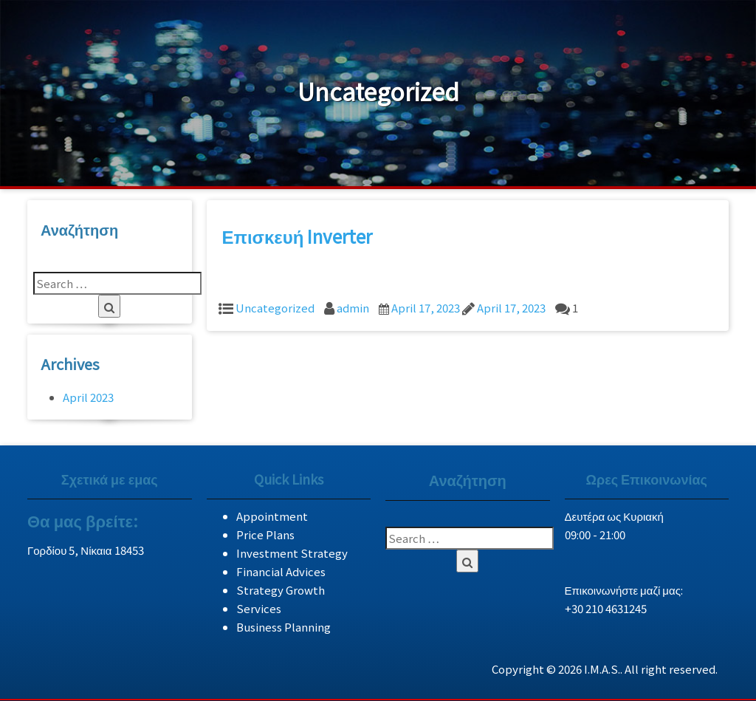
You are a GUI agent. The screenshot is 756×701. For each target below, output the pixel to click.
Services (258, 608)
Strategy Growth (280, 590)
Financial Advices (281, 571)
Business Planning (283, 627)
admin (353, 307)
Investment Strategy (292, 553)
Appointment (272, 516)
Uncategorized (275, 307)
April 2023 (88, 397)
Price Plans (265, 534)
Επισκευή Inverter (297, 236)
